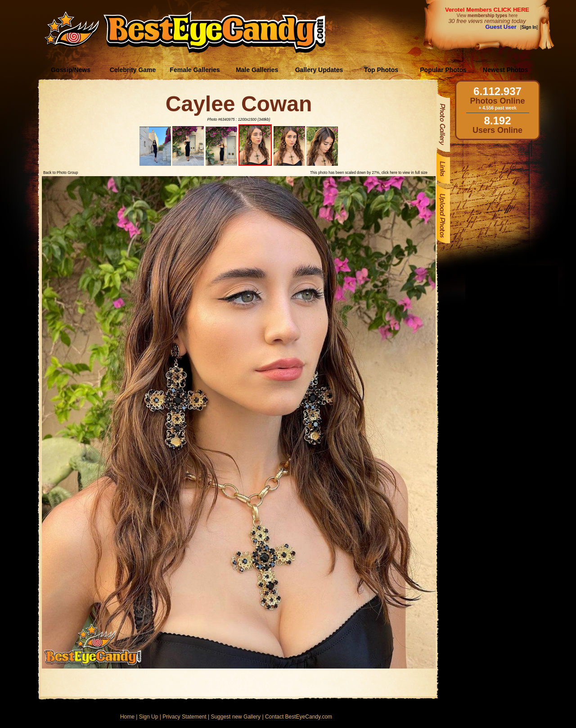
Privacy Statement (184, 717)
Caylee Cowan (239, 104)
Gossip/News (70, 69)
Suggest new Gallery (236, 717)
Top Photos (381, 69)
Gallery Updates (319, 69)
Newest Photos (505, 69)
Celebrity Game (133, 69)
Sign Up (148, 717)
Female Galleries (195, 69)
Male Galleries (257, 69)
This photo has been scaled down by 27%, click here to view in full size (369, 172)
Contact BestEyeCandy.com (298, 717)
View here (487, 15)
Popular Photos (443, 69)
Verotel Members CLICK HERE (487, 9)
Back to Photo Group (60, 172)
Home (127, 717)
